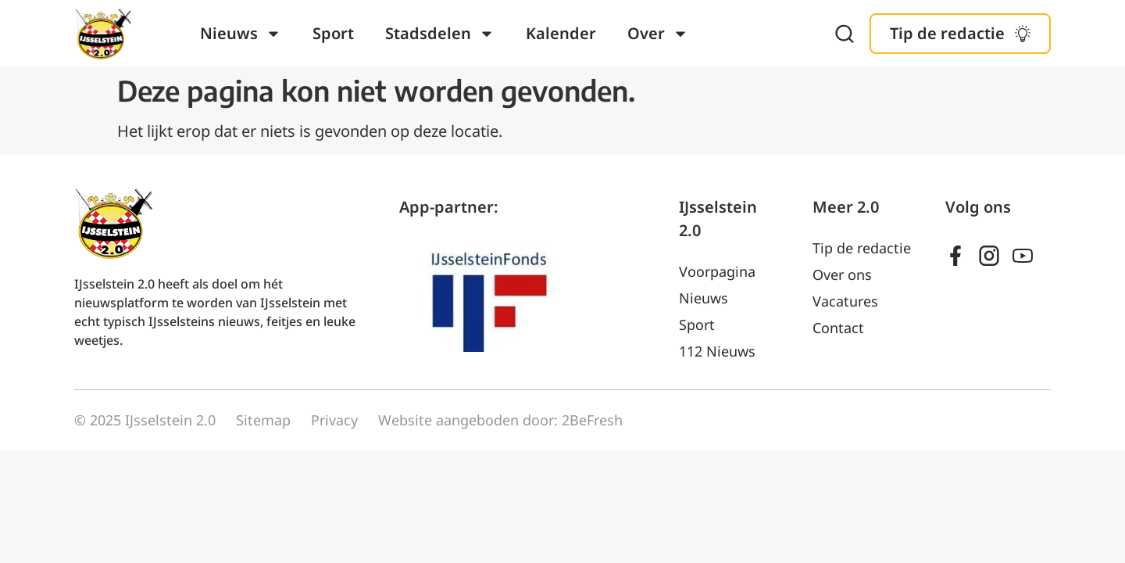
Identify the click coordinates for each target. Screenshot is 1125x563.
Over (657, 33)
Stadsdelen (440, 33)
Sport (333, 33)
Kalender (561, 33)
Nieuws (240, 33)
